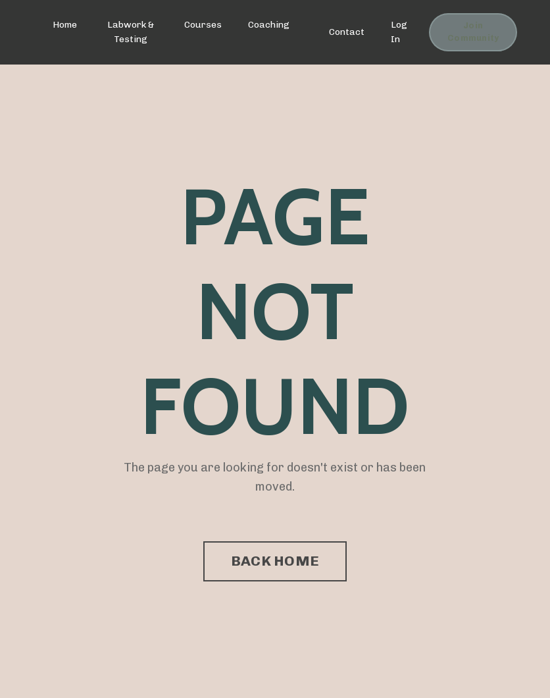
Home (65, 24)
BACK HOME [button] (275, 560)
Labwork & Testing (130, 32)
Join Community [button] (473, 31)
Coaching (268, 24)
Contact (346, 32)
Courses (203, 24)
